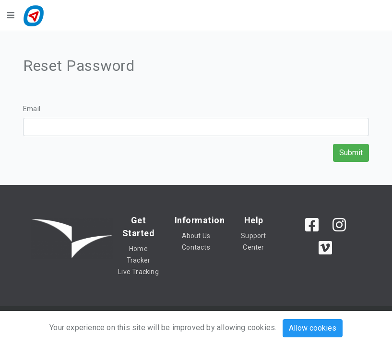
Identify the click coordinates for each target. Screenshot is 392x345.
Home (138, 249)
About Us (196, 236)
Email (31, 109)
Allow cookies (312, 328)
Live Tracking (138, 272)
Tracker (138, 260)
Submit (351, 152)
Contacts (196, 247)
